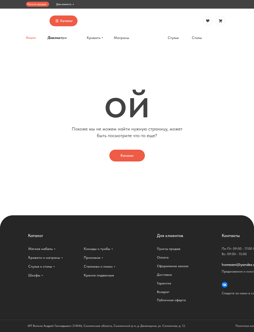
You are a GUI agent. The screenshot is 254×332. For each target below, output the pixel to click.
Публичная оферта (171, 300)
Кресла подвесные (99, 275)
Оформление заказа (172, 266)
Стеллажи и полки (98, 266)
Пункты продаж (36, 4)
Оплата (163, 257)
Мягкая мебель (40, 249)
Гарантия (164, 283)
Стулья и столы (40, 266)
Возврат (163, 292)
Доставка (164, 275)
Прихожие (92, 257)
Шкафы (34, 275)
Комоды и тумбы (97, 249)
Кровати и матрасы (44, 257)
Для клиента (63, 4)
